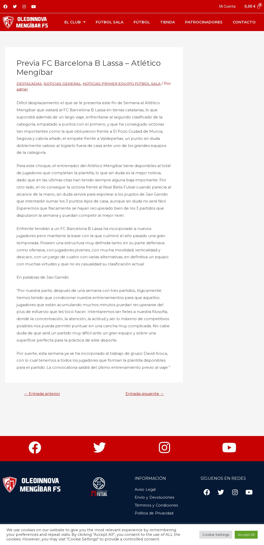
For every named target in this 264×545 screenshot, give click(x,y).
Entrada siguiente (142, 394)
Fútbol (142, 22)
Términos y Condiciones (158, 505)
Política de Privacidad (156, 513)
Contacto (244, 22)
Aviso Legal (146, 489)
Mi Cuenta (227, 6)
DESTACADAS (30, 83)
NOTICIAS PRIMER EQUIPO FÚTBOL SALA (128, 83)
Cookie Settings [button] (215, 535)
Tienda (167, 22)
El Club (75, 22)
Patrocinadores (204, 22)
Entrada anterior (44, 394)
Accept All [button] (246, 535)
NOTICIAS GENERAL (65, 83)
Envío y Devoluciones (156, 497)
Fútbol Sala (109, 22)
